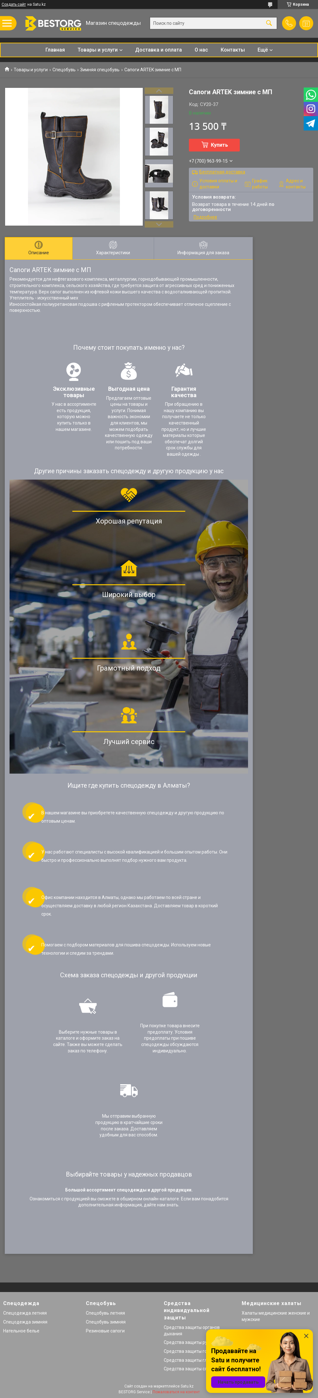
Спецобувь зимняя (106, 1321)
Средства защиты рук (187, 1342)
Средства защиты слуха (189, 1368)
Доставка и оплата (158, 50)
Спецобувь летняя (105, 1313)
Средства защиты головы (191, 1351)
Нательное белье (21, 1330)
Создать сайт (14, 4)
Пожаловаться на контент (176, 1392)
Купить (219, 145)
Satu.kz (187, 1386)
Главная (55, 50)
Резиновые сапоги (105, 1330)
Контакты (233, 50)
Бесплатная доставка (222, 171)
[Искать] (269, 23)
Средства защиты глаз (188, 1360)
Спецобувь (64, 69)
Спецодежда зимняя (25, 1321)
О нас (201, 50)
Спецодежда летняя (25, 1313)
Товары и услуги (98, 50)
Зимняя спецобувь (100, 69)
